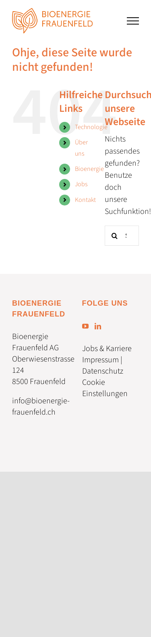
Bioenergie (89, 168)
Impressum (100, 360)
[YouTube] (85, 326)
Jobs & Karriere (107, 348)
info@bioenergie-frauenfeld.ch (41, 406)
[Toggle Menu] (132, 21)
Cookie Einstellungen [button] (105, 388)
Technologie (91, 127)
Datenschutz (102, 371)
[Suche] (115, 236)
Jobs (81, 184)
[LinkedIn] (98, 326)
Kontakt (85, 199)
